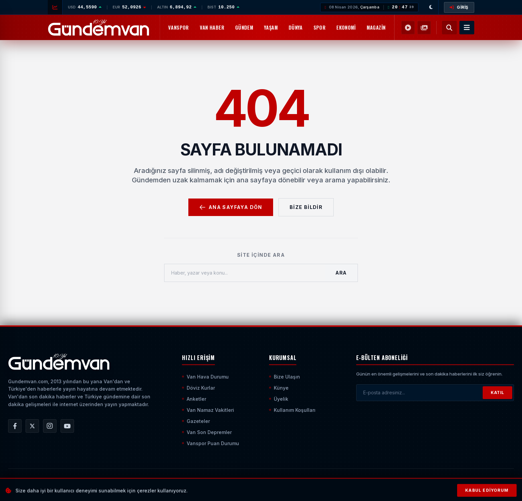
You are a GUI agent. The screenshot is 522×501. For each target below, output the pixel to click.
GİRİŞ (459, 7)
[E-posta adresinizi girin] (419, 392)
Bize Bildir (306, 207)
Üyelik (278, 399)
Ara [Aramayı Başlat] (341, 273)
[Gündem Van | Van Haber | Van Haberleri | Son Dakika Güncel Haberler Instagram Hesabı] (50, 426)
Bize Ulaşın (284, 377)
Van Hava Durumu (205, 377)
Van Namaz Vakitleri (208, 410)
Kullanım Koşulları (292, 410)
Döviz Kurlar (198, 388)
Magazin (376, 27)
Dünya (296, 27)
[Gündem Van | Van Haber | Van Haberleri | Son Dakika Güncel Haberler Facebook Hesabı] (15, 426)
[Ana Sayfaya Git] (58, 362)
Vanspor (178, 27)
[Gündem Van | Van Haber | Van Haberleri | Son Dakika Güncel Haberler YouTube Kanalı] (67, 426)
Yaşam (271, 27)
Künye (279, 388)
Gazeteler (196, 421)
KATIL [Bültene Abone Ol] (497, 392)
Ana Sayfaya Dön (230, 207)
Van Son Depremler (207, 432)
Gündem (244, 27)
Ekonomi (346, 27)
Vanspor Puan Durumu (210, 443)
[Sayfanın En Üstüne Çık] (508, 483)
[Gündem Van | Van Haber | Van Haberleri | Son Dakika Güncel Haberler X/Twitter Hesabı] (32, 426)
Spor (319, 27)
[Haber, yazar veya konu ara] (244, 273)
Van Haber (212, 27)
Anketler (194, 399)
